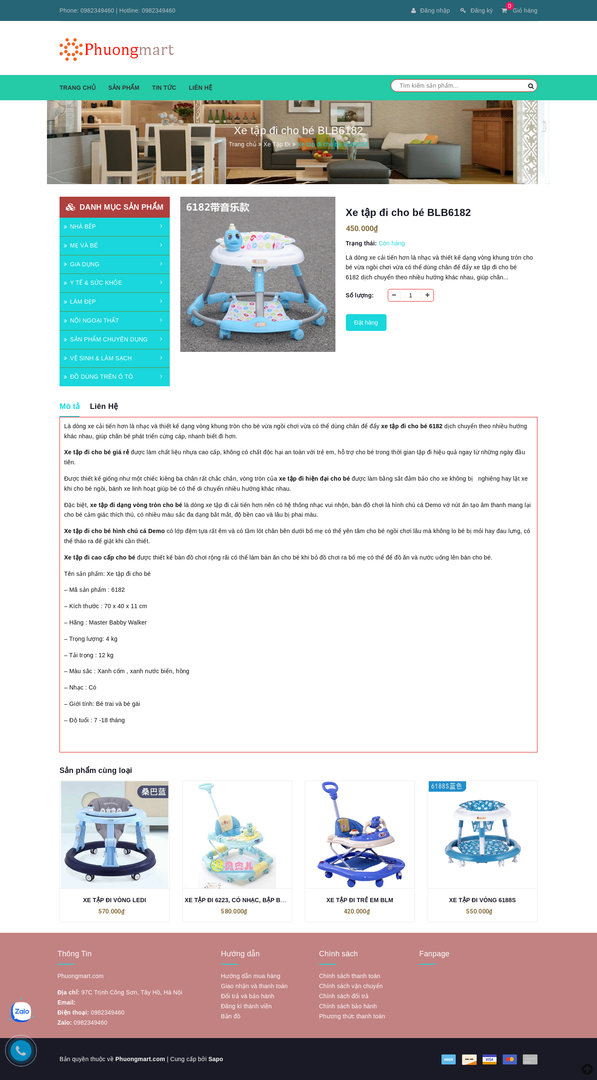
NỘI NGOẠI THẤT (91, 320)
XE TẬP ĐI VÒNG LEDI (114, 900)
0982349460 (97, 10)
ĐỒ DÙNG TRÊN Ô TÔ (98, 376)
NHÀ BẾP (80, 226)
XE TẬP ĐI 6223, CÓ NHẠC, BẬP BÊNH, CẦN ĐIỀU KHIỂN (264, 900)
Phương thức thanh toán (352, 1016)
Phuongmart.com (140, 1059)
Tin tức (164, 87)
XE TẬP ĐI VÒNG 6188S (482, 900)
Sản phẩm (123, 87)
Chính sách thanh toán (349, 976)
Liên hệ (200, 87)
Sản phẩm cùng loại (96, 770)
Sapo (215, 1059)
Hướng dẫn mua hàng (250, 976)
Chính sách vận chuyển (351, 986)
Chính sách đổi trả (344, 996)
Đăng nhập (430, 10)
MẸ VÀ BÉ (81, 245)
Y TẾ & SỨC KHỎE (93, 282)
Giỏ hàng (519, 10)
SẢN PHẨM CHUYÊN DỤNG (106, 339)
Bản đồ (230, 1016)
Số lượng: (360, 295)
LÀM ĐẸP (80, 301)
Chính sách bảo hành (348, 1006)
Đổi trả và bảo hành (248, 996)
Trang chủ (78, 87)
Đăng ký (476, 10)
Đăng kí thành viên (246, 1006)
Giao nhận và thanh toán (254, 986)
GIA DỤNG (81, 264)
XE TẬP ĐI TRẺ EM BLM (359, 900)
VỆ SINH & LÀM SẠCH (98, 358)
